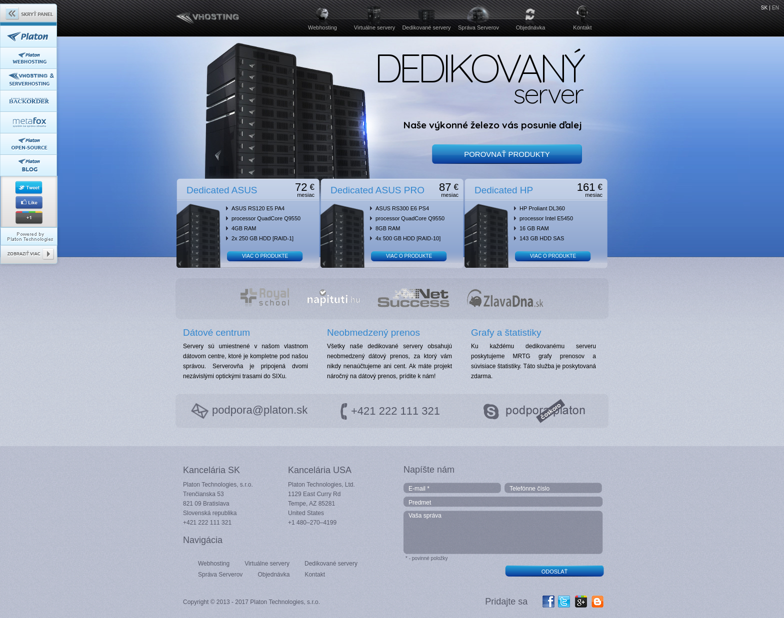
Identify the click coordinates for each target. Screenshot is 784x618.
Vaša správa (504, 533)
